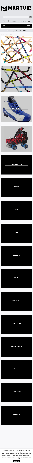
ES (15, 14)
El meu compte (13, 21)
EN (19, 14)
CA (17, 14)
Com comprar (16, 460)
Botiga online (4, 34)
